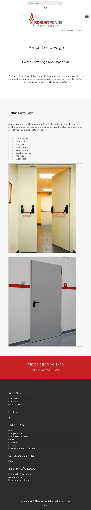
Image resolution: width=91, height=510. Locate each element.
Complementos (16, 433)
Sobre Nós (13, 398)
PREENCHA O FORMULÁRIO (45, 370)
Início (64, 30)
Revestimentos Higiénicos (21, 448)
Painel (11, 439)
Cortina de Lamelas (18, 436)
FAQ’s (11, 461)
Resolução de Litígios (19, 480)
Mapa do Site (15, 404)
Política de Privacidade (20, 474)
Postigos (12, 442)
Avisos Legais (15, 477)
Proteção (13, 445)
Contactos (13, 401)
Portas (11, 430)
